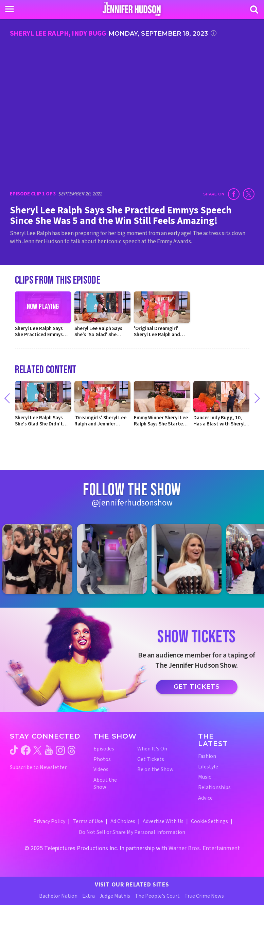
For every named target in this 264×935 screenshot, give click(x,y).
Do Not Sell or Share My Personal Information (132, 832)
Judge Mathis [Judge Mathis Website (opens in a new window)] (115, 896)
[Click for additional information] (213, 33)
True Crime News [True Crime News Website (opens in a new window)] (204, 896)
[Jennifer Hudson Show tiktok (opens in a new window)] (14, 750)
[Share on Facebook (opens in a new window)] (234, 194)
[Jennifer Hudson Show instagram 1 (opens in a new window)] (41, 559)
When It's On (152, 748)
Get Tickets (197, 686)
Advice (205, 798)
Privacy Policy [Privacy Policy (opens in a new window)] (49, 821)
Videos (100, 769)
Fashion (207, 756)
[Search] (254, 9)
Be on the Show (155, 769)
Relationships (214, 787)
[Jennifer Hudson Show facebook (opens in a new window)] (26, 750)
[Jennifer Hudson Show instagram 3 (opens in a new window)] (190, 559)
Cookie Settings (209, 821)
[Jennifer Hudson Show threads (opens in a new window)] (71, 750)
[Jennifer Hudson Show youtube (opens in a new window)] (49, 750)
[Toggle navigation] (9, 9)
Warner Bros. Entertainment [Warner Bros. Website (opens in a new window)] (204, 848)
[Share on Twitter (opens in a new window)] (248, 194)
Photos (102, 759)
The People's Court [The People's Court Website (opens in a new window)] (157, 896)
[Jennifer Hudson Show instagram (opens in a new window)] (60, 750)
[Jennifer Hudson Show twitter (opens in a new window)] (37, 750)
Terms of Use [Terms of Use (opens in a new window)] (88, 821)
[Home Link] (132, 9)
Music (204, 777)
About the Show (105, 784)
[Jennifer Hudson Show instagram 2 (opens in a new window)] (116, 559)
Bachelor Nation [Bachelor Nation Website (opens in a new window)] (58, 896)
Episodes (103, 748)
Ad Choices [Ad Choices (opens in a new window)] (122, 821)
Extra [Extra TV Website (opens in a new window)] (88, 896)
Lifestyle (208, 766)
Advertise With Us (163, 821)
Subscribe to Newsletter (38, 767)
